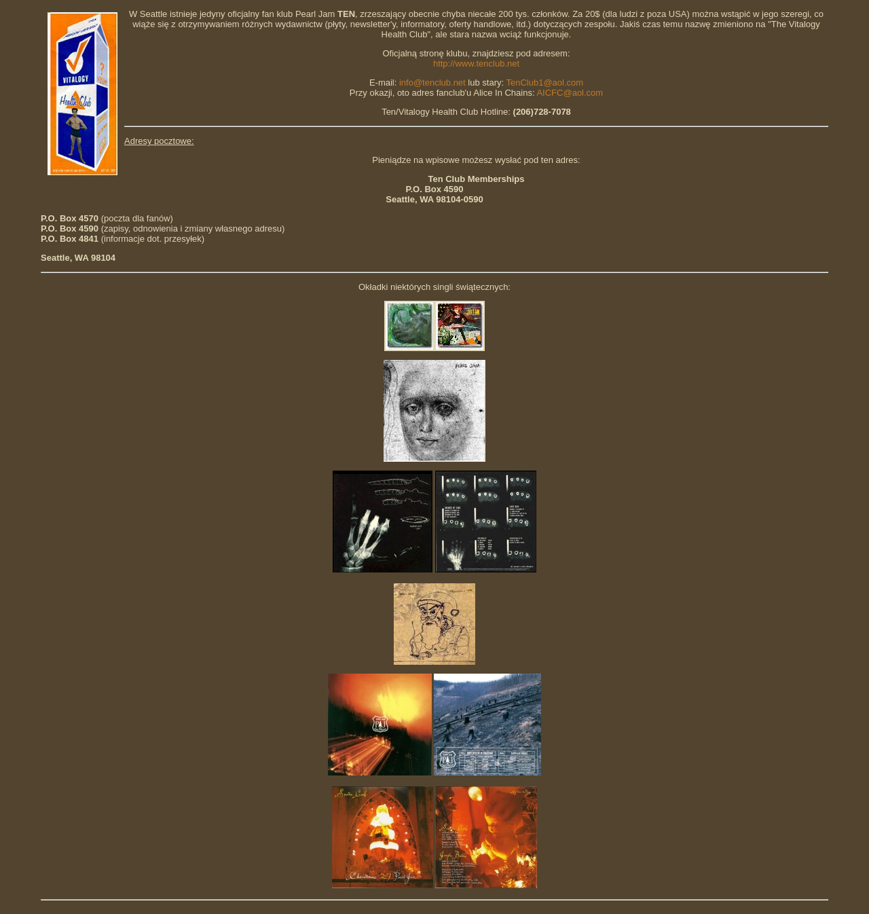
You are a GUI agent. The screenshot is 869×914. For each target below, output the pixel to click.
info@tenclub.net (432, 82)
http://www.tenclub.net (476, 63)
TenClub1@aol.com (544, 82)
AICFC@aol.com (569, 93)
